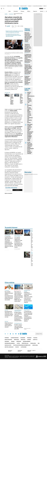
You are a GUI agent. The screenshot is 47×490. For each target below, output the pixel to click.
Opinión (41, 11)
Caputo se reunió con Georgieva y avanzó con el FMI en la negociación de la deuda (14, 32)
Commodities (32, 174)
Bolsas (29, 174)
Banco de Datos (8, 339)
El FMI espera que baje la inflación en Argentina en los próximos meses (22, 99)
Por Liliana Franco (32, 250)
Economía (16, 11)
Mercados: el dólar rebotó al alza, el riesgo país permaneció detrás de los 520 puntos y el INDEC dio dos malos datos (30, 132)
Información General (10, 343)
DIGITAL (10, 351)
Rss (38, 343)
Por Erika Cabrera (17, 248)
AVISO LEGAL (35, 345)
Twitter (5, 333)
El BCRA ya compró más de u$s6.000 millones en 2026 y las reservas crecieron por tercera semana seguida (28, 297)
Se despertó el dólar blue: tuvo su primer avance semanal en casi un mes (9, 314)
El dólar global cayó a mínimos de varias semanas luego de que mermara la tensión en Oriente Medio (18, 316)
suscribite (41, 8)
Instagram (10, 333)
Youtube (15, 333)
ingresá (44, 8)
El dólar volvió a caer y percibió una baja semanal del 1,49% (18, 326)
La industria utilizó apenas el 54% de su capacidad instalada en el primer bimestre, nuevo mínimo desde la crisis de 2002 (9, 242)
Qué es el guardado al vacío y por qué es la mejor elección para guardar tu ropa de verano (28, 37)
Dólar (10, 11)
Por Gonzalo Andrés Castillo (27, 329)
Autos (18, 343)
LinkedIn (13, 333)
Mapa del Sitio (8, 345)
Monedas (26, 174)
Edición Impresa (26, 341)
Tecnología (33, 343)
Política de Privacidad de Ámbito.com (21, 345)
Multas (17, 347)
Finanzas (22, 11)
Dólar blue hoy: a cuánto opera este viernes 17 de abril (9, 325)
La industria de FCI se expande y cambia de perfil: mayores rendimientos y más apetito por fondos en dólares (28, 316)
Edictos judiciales (9, 347)
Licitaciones (23, 347)
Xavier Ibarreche (8, 26)
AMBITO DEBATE (31, 351)
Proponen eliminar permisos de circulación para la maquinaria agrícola (28, 80)
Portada (7, 337)
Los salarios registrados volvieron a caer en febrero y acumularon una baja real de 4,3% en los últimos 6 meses (18, 242)
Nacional (7, 341)
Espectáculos (25, 343)
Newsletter (44, 11)
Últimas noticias (14, 337)
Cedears (36, 174)
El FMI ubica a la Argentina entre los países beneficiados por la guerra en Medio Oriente (30, 148)
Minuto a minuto (18, 290)
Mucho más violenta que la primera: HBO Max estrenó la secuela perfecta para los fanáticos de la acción (28, 69)
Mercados (16, 339)
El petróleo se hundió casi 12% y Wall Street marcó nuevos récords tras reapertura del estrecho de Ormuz (30, 113)
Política (28, 11)
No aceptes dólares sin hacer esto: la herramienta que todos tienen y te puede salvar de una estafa (13, 35)
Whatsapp (18, 333)
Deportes (18, 341)
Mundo (12, 341)
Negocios (35, 11)
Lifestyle (35, 339)
